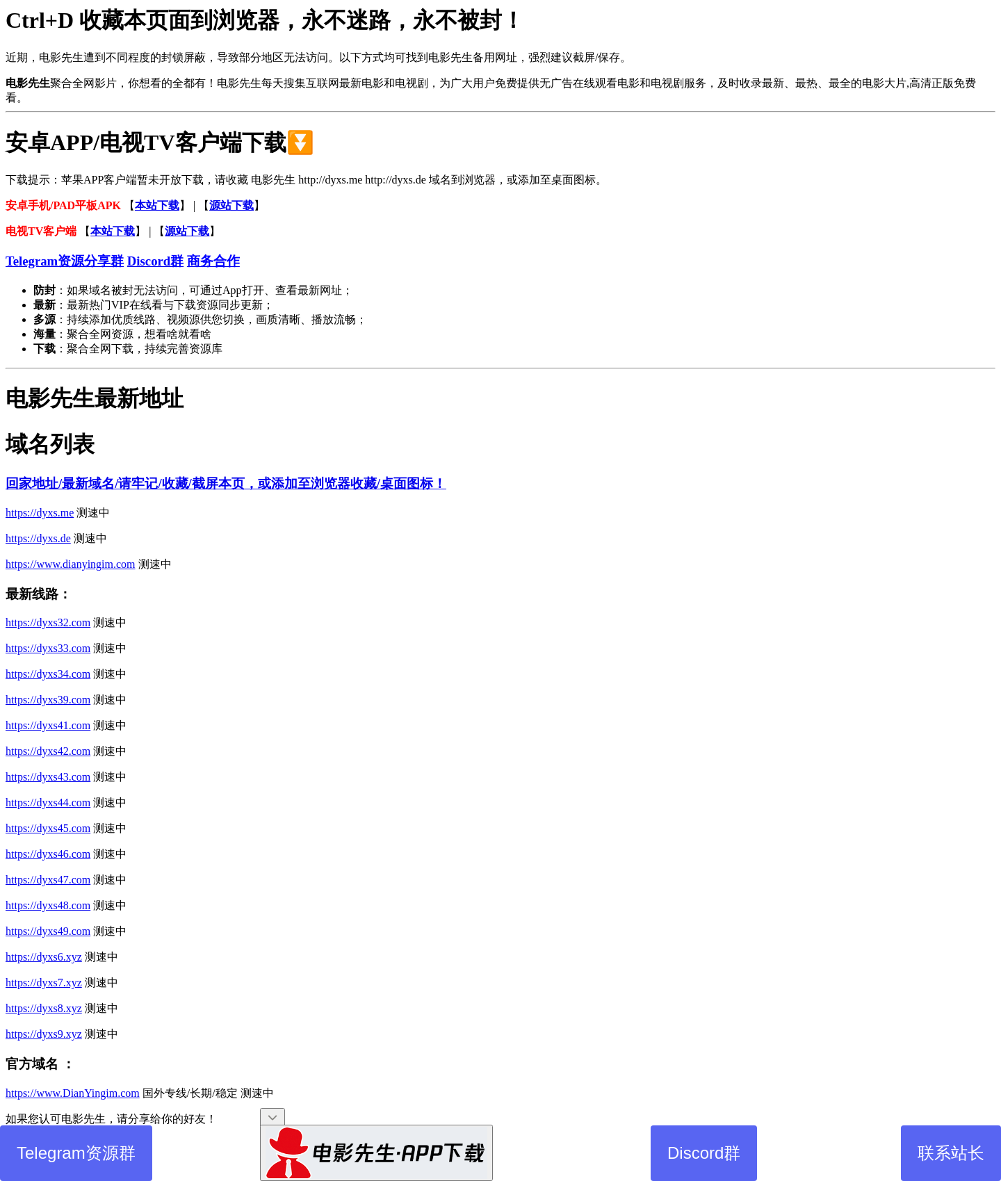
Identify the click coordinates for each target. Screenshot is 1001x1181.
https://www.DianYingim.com (73, 1093)
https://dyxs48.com (48, 905)
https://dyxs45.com (48, 828)
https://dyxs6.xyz (44, 957)
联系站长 (951, 1152)
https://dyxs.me (40, 513)
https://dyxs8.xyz (44, 1008)
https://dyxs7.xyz (44, 982)
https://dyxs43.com (48, 777)
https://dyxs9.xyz (44, 1034)
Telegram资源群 (76, 1152)
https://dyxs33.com (48, 648)
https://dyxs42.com (48, 751)
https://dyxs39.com (48, 700)
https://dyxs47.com (48, 880)
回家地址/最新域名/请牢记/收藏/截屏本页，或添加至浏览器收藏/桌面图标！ (226, 483)
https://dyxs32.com (48, 622)
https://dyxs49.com (48, 931)
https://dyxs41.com (48, 725)
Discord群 (703, 1152)
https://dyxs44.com (48, 802)
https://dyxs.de (38, 538)
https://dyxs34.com (48, 674)
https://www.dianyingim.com (71, 564)
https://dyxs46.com (48, 854)
